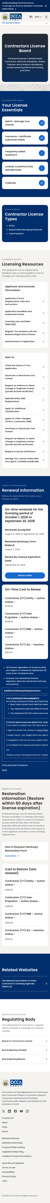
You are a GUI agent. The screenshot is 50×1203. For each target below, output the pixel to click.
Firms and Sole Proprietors (15, 765)
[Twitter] (3, 1111)
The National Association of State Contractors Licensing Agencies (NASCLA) (19, 983)
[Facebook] (15, 1111)
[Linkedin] (9, 1111)
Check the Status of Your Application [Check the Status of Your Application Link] (18, 367)
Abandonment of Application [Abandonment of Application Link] (20, 341)
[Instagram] (27, 1111)
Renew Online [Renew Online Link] (25, 575)
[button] (36, 16)
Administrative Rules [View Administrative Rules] (12, 1142)
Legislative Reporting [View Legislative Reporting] (12, 1151)
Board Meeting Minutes (13, 1059)
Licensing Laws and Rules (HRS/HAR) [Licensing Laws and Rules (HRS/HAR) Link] (18, 323)
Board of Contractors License (17, 1041)
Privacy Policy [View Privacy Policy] (9, 1176)
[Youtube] (21, 1111)
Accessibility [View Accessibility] (8, 1172)
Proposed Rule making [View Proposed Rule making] (13, 1147)
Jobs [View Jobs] (4, 1180)
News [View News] (4, 1122)
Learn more (9, 8)
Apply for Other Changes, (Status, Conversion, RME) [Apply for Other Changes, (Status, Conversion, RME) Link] (18, 420)
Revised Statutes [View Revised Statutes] (10, 1138)
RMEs (4, 770)
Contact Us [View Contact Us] (8, 1118)
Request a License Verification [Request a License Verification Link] (20, 451)
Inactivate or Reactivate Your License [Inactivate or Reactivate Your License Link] (20, 377)
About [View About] (5, 1131)
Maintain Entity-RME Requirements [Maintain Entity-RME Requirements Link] (15, 400)
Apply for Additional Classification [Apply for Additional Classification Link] (15, 410)
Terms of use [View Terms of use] (8, 1167)
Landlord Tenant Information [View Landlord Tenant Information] (16, 1156)
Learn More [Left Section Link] (12, 856)
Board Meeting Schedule (14, 1050)
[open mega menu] (46, 17)
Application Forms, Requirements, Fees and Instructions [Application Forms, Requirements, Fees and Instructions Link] (17, 301)
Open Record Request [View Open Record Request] (13, 1163)
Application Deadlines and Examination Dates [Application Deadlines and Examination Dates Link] (18, 313)
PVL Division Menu (25, 23)
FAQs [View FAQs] (4, 1127)
